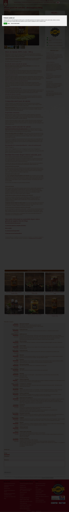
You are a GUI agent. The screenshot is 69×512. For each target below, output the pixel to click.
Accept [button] (5, 23)
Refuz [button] (9, 23)
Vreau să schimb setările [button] (15, 23)
